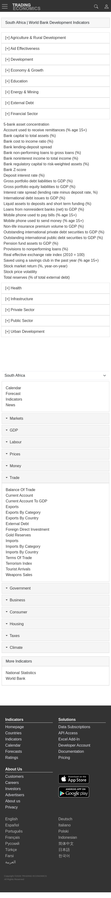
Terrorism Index (19, 563)
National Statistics (21, 673)
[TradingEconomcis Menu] (6, 6)
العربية (10, 862)
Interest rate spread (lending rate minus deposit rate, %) (51, 192)
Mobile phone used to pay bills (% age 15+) (40, 215)
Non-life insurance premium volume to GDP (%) (44, 226)
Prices (13, 454)
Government (18, 588)
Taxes (12, 635)
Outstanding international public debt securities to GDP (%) (53, 238)
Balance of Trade (20, 490)
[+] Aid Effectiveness (22, 49)
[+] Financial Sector (21, 114)
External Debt (17, 524)
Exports (12, 507)
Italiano (64, 825)
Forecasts (13, 751)
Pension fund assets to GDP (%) (31, 243)
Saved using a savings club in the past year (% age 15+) (51, 260)
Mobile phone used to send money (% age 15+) (44, 221)
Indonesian (67, 837)
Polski (63, 831)
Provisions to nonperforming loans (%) (36, 249)
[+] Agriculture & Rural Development (35, 38)
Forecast (13, 394)
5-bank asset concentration (26, 124)
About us (12, 801)
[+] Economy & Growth (24, 70)
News (10, 405)
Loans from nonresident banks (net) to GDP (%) (44, 209)
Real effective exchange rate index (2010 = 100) (44, 255)
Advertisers (14, 795)
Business (15, 600)
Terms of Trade (19, 558)
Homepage (14, 727)
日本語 (64, 850)
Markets (14, 418)
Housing (15, 624)
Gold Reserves (18, 535)
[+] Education (16, 81)
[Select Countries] (55, 375)
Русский (12, 844)
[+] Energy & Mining (22, 92)
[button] (106, 7)
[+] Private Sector (19, 310)
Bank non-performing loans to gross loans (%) (42, 153)
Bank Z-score (15, 170)
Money (13, 466)
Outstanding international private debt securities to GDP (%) (54, 232)
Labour (14, 442)
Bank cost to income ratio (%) (28, 141)
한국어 (64, 856)
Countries (13, 733)
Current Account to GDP (26, 501)
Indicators (14, 399)
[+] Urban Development (24, 331)
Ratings (11, 758)
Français (12, 837)
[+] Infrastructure (19, 299)
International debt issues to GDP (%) (34, 198)
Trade (12, 477)
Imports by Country (22, 552)
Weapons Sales (19, 575)
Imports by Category (23, 546)
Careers (12, 783)
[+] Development (19, 59)
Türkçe (11, 850)
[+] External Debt (19, 103)
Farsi (9, 856)
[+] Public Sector (19, 321)
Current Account (19, 495)
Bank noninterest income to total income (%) (41, 158)
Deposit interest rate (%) (24, 175)
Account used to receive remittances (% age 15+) (45, 130)
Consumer (16, 612)
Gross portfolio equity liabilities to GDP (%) (39, 187)
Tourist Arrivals (18, 569)
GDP (12, 430)
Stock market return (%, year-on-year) (36, 266)
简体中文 (66, 844)
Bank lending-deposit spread (28, 147)
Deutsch (65, 819)
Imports (12, 541)
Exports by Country (22, 518)
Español (12, 825)
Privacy (11, 807)
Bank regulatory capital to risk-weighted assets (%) (46, 164)
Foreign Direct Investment (27, 529)
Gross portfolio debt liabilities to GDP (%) (38, 181)
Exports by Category (23, 512)
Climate (14, 647)
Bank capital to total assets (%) (30, 136)
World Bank (15, 678)
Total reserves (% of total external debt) (37, 277)
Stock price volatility (20, 272)
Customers (14, 776)
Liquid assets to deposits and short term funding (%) (47, 204)
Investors (13, 789)
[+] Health (13, 288)
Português (14, 831)
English (11, 819)
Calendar (13, 388)
